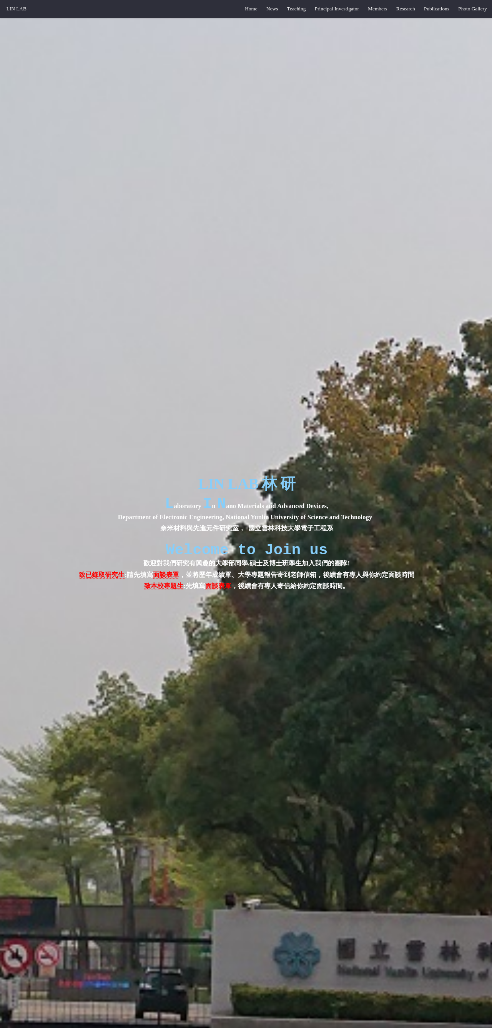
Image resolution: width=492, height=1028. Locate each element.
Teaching (296, 9)
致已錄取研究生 (102, 577)
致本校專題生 (163, 588)
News (272, 9)
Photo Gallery (472, 9)
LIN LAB (17, 9)
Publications (436, 9)
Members (377, 9)
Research (405, 9)
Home (251, 9)
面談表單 (166, 577)
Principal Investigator (337, 9)
